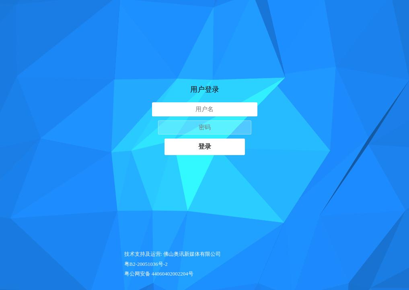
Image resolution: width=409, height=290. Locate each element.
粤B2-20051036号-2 (146, 264)
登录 (204, 146)
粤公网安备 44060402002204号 (158, 274)
